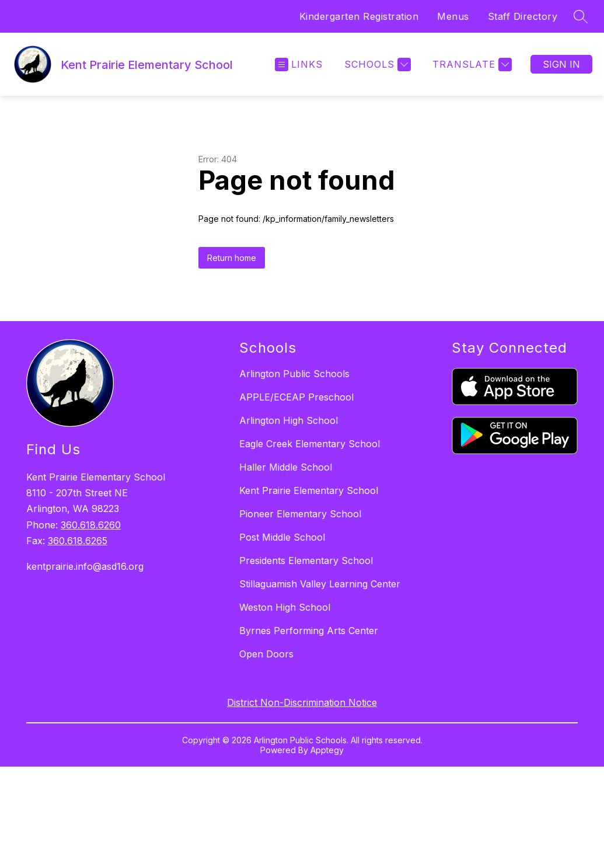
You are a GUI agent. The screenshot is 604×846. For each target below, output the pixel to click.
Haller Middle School (285, 467)
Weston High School (284, 607)
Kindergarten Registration (359, 16)
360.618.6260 (91, 525)
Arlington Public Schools (294, 374)
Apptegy (327, 750)
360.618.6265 (77, 540)
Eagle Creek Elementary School (309, 444)
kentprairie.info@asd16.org (85, 566)
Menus (453, 16)
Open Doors (266, 654)
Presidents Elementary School (306, 560)
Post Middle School (282, 537)
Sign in (561, 64)
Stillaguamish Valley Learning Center (319, 584)
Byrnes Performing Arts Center (308, 630)
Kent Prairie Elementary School (308, 490)
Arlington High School (288, 420)
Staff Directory (523, 16)
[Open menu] (299, 64)
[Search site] (581, 16)
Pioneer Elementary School (300, 514)
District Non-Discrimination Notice (302, 702)
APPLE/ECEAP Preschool (296, 397)
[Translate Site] (471, 64)
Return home (231, 258)
